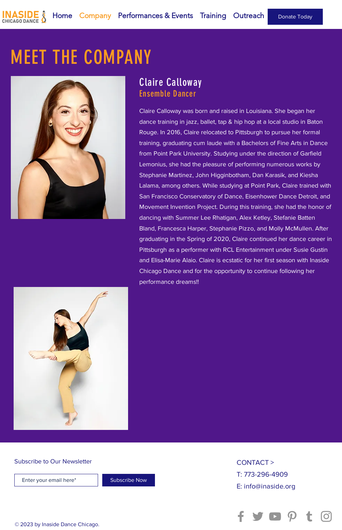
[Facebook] (240, 516)
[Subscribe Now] (128, 480)
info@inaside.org (269, 486)
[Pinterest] (292, 516)
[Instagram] (326, 516)
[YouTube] (275, 516)
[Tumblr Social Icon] (309, 516)
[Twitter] (258, 516)
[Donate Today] (295, 17)
